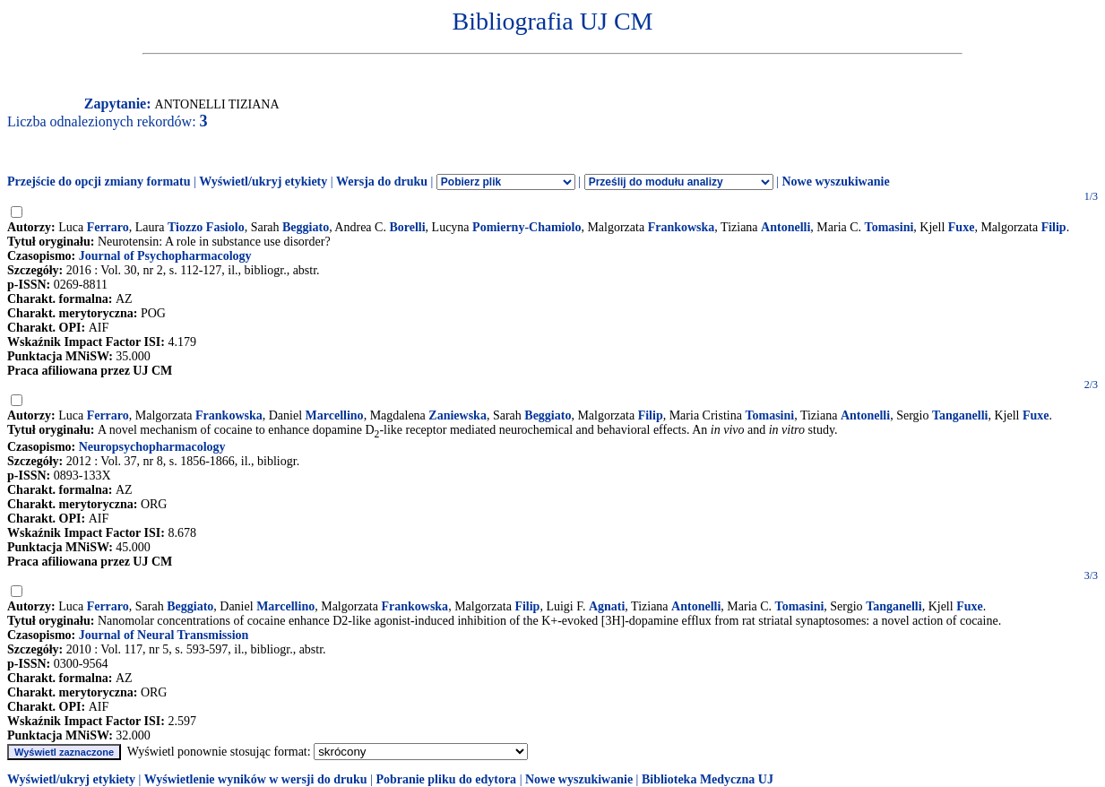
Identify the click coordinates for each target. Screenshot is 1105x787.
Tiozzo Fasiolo (206, 227)
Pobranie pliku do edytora (446, 779)
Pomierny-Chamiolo (526, 227)
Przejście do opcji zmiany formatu (99, 181)
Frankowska (681, 227)
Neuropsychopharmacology (152, 447)
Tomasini (889, 227)
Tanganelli (960, 415)
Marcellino (335, 415)
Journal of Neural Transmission (164, 635)
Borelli (407, 227)
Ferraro (108, 227)
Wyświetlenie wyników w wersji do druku (255, 779)
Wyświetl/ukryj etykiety (263, 181)
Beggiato (305, 227)
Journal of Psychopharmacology (165, 256)
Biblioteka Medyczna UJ (707, 779)
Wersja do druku (381, 181)
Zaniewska (457, 415)
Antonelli (785, 227)
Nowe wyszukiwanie (835, 181)
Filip (1053, 227)
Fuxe (961, 227)
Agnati (607, 606)
